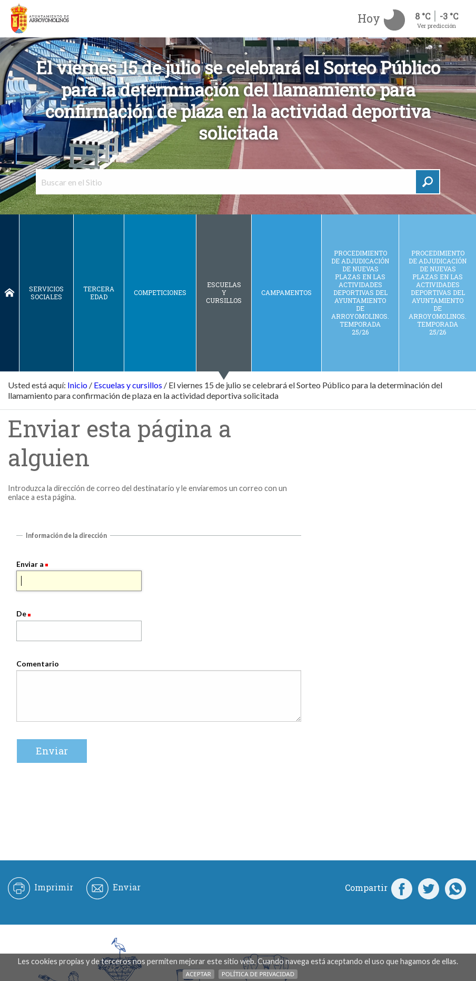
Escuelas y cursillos (224, 292)
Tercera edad (98, 293)
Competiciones (160, 292)
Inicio (9, 292)
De (21, 613)
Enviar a (30, 564)
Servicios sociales (46, 293)
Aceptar (198, 974)
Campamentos (286, 292)
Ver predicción (436, 26)
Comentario (37, 663)
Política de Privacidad (258, 974)
